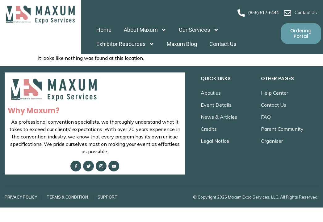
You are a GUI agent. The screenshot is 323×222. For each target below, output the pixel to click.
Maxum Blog (182, 44)
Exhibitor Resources (125, 44)
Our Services (199, 30)
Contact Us (223, 44)
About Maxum (145, 30)
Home (103, 30)
